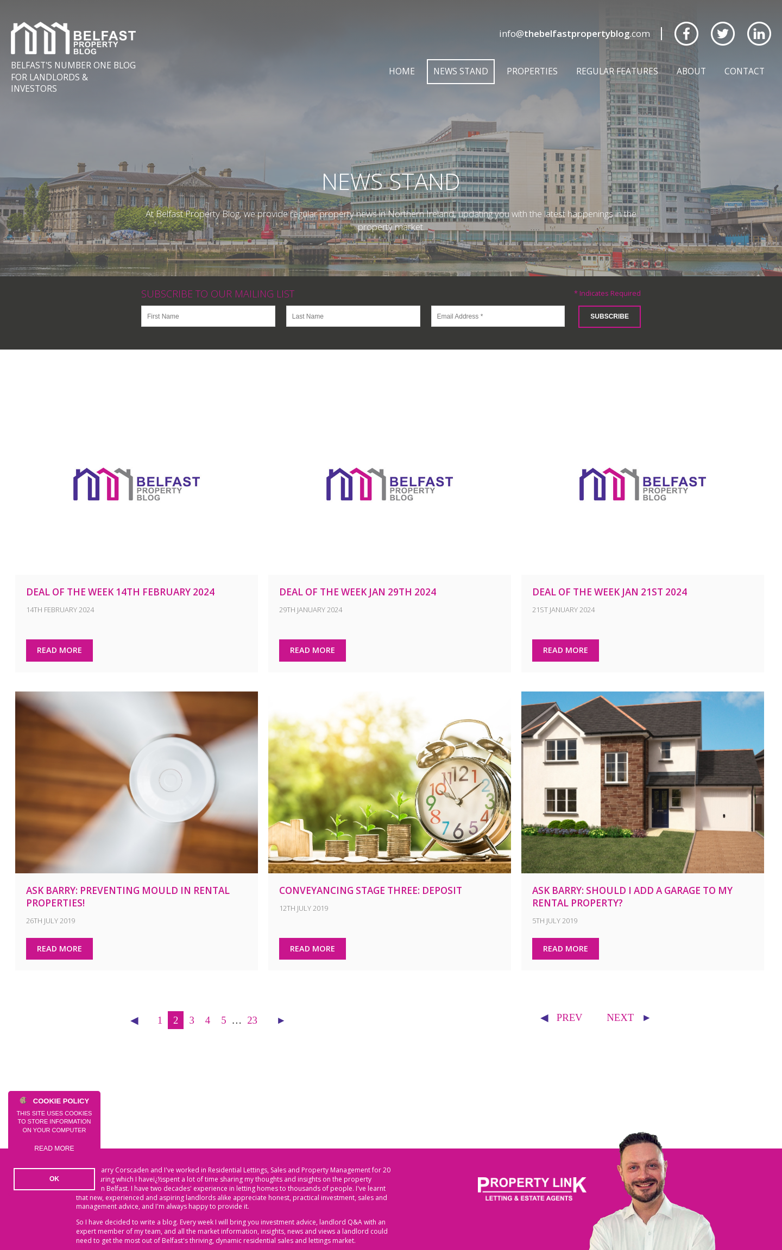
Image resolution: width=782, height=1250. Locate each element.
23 (252, 1007)
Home (402, 71)
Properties (532, 71)
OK (54, 1179)
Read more (54, 1153)
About (691, 71)
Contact (744, 71)
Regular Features (617, 71)
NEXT (629, 1005)
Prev (561, 1005)
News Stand (460, 71)
